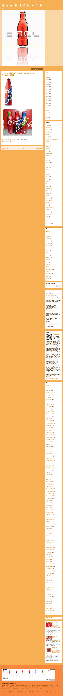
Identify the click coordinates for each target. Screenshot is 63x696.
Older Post (39, 148)
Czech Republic (49, 158)
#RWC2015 (49, 231)
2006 (47, 77)
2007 (47, 79)
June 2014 (48, 531)
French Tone (49, 257)
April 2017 (48, 451)
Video (47, 278)
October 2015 (49, 493)
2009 (47, 84)
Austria (48, 132)
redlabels (56, 334)
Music (47, 262)
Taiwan (48, 209)
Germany (48, 165)
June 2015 (48, 502)
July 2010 (48, 613)
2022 (47, 115)
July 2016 (48, 472)
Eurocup (48, 245)
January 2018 (49, 432)
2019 (47, 108)
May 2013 (48, 559)
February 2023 (49, 385)
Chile (47, 148)
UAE (47, 216)
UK (47, 219)
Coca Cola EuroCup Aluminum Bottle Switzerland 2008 (56, 638)
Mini (47, 259)
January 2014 (49, 542)
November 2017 (50, 437)
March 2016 (49, 481)
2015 (47, 98)
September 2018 (50, 425)
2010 (7, 141)
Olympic (48, 264)
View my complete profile (52, 378)
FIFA (9, 141)
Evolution (48, 248)
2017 (47, 103)
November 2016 (50, 463)
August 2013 (49, 552)
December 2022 (50, 388)
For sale (48, 255)
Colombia (48, 153)
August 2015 (49, 498)
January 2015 (49, 514)
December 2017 (50, 434)
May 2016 (48, 477)
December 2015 (50, 488)
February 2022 (49, 392)
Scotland (48, 195)
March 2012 (49, 585)
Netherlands (49, 188)
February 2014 (49, 540)
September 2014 (50, 524)
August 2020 (49, 406)
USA (47, 221)
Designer (48, 243)
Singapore (48, 198)
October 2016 (49, 465)
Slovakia (48, 200)
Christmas (48, 241)
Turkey (47, 214)
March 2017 (49, 453)
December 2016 (50, 460)
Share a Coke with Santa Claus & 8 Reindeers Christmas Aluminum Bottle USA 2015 (53, 626)
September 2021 (50, 397)
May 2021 (48, 402)
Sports (47, 271)
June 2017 (48, 446)
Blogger (35, 693)
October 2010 (49, 610)
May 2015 (48, 505)
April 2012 (48, 582)
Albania (48, 125)
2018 (47, 105)
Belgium (48, 137)
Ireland (47, 169)
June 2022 (48, 390)
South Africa (49, 202)
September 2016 (50, 467)
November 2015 (50, 491)
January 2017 (49, 458)
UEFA (47, 276)
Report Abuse (50, 617)
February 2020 (49, 411)
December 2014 (50, 517)
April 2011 (48, 606)
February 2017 (49, 456)
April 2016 (48, 479)
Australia (48, 129)
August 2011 (49, 596)
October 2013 (49, 549)
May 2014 (48, 533)
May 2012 (48, 580)
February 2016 (49, 484)
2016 (47, 100)
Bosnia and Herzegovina (52, 139)
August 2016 (49, 470)
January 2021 (49, 404)
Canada (48, 146)
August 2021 (49, 399)
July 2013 (48, 554)
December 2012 (50, 566)
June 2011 (48, 601)
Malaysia (48, 181)
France (48, 162)
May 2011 (48, 603)
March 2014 (49, 538)
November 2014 (50, 519)
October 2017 (49, 439)
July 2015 (48, 500)
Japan (47, 176)
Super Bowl (49, 273)
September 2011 (50, 594)
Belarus (48, 134)
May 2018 (48, 430)
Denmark (48, 160)
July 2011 (48, 599)
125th (47, 238)
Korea (47, 179)
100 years (48, 236)
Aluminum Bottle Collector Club (21, 5)
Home (22, 148)
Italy (47, 174)
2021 (47, 112)
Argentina (48, 127)
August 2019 (49, 416)
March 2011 (49, 608)
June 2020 (48, 409)
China (47, 151)
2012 (47, 91)
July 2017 (48, 444)
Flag (47, 252)
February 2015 (49, 512)
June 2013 (48, 556)
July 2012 (48, 575)
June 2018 (48, 427)
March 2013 (49, 561)
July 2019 (48, 418)
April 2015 (48, 507)
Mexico (48, 186)
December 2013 (50, 545)
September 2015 (50, 495)
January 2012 (49, 589)
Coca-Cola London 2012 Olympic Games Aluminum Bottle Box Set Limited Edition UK (53, 650)
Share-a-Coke (49, 269)
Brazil (47, 141)
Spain (47, 205)
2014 (47, 96)
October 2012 (49, 568)
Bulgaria (48, 144)
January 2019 (49, 420)
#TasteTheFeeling (50, 234)
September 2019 (50, 413)
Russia (47, 193)
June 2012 (48, 577)
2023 (47, 117)
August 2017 (49, 441)
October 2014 (49, 521)
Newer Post (5, 148)
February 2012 (49, 587)
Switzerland (49, 207)
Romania (48, 190)
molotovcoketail (58, 691)
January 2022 (49, 395)
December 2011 (50, 592)
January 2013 (49, 563)
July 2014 (48, 528)
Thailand (48, 212)
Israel (47, 172)
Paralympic (48, 266)
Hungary (48, 167)
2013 (47, 93)
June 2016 (48, 474)
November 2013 (50, 547)
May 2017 (48, 449)
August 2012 (49, 573)
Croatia (48, 155)
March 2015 (49, 509)
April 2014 (48, 535)
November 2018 (50, 423)
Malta (47, 183)
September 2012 (50, 570)
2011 (47, 89)
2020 (47, 110)
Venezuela (13, 141)
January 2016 (49, 486)
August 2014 (49, 526)
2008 (47, 82)
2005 (47, 75)
